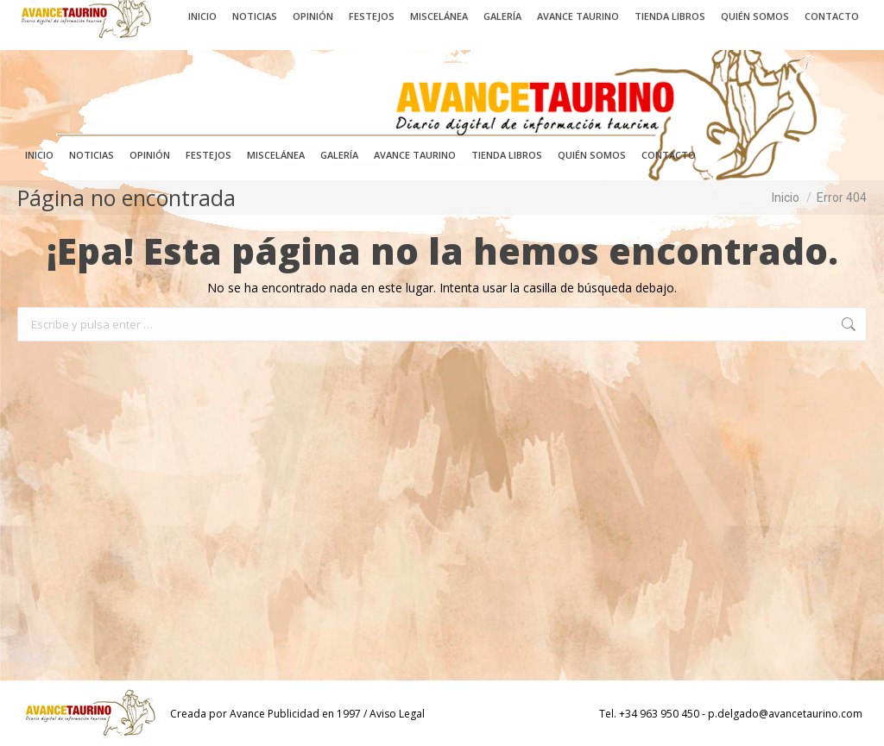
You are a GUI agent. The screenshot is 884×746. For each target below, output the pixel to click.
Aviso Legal (397, 713)
